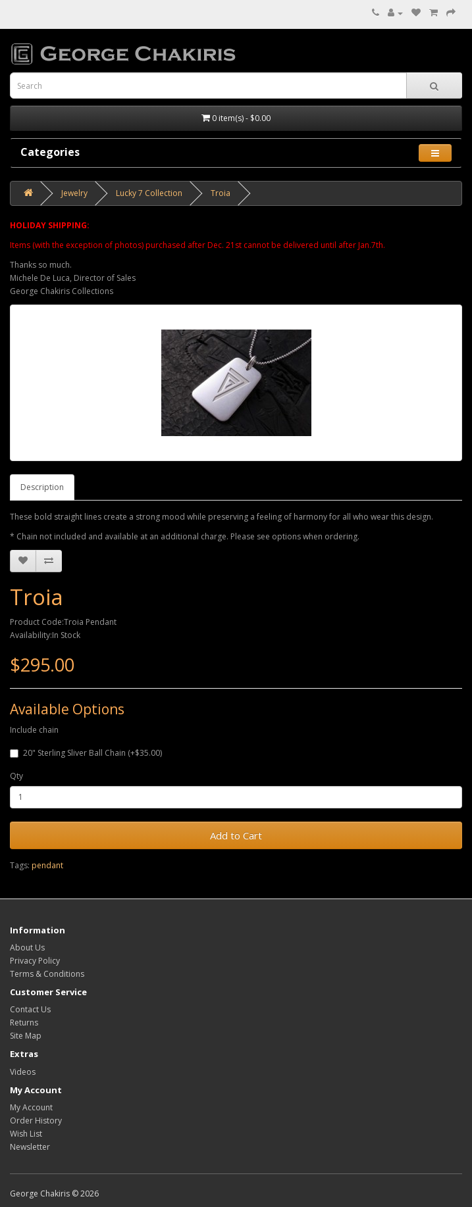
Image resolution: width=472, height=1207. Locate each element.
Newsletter (30, 1146)
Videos (23, 1071)
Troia (220, 193)
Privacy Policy (35, 960)
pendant (47, 865)
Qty (16, 775)
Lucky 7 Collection (149, 193)
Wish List (26, 1133)
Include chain (34, 729)
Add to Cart (236, 835)
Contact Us (30, 1009)
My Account (31, 1107)
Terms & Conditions (47, 973)
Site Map (25, 1035)
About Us (27, 947)
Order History (36, 1120)
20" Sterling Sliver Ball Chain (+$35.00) (86, 752)
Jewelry (74, 193)
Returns (24, 1022)
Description (42, 487)
